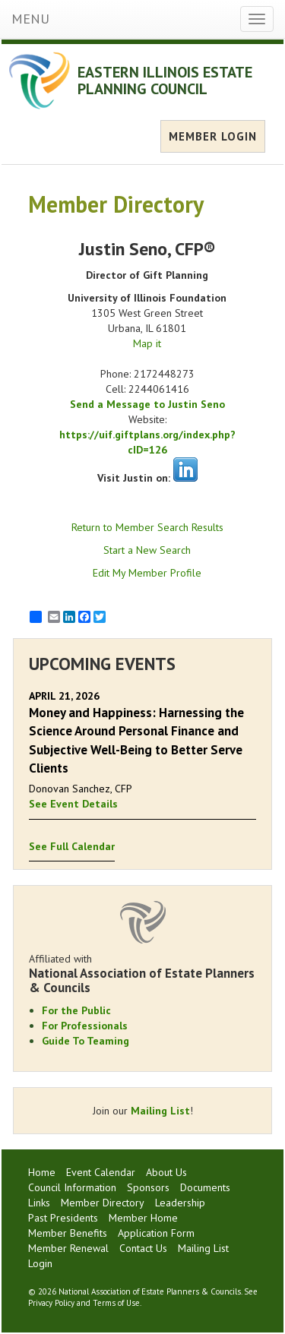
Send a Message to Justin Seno (147, 404)
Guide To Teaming (85, 1041)
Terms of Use (116, 1303)
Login (40, 1263)
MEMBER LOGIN (213, 136)
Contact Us (143, 1248)
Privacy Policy (51, 1303)
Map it (147, 343)
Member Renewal (68, 1248)
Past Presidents (63, 1218)
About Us (166, 1172)
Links (39, 1202)
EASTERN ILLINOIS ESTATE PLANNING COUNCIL (165, 80)
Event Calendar (100, 1172)
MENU (30, 18)
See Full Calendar (72, 846)
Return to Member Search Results (147, 527)
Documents (205, 1187)
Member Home (143, 1218)
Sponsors (148, 1187)
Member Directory (102, 1202)
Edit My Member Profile (147, 573)
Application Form (156, 1233)
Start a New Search (147, 550)
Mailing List (160, 1110)
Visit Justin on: (133, 478)
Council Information (72, 1187)
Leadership (180, 1202)
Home (41, 1172)
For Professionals (85, 1025)
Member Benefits (67, 1233)
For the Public (76, 1010)
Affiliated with (142, 973)
